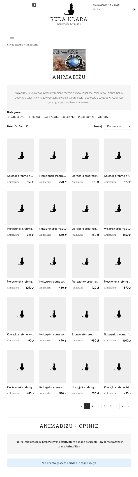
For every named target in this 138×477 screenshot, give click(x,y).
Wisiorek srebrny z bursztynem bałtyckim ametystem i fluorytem (117, 228)
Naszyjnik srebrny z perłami (52, 228)
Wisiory (103, 116)
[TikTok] (34, 5)
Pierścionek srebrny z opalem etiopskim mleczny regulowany (85, 281)
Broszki (34, 116)
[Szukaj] (113, 9)
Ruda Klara (69, 16)
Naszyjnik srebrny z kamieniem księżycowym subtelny (85, 387)
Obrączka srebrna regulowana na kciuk (85, 228)
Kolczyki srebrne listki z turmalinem (117, 387)
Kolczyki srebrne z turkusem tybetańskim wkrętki (117, 176)
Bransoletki (17, 116)
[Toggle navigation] (12, 37)
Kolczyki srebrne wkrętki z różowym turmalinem (52, 334)
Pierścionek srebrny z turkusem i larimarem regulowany (20, 387)
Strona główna (15, 44)
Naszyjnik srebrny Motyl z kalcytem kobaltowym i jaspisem (117, 334)
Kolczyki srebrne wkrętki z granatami (52, 281)
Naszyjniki (51, 116)
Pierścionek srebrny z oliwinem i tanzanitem (52, 176)
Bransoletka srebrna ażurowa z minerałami (85, 334)
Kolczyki (68, 116)
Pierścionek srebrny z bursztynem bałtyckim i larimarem (20, 281)
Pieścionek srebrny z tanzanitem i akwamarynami (117, 281)
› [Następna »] (128, 406)
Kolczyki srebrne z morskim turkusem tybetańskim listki (52, 387)
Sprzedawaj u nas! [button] (106, 4)
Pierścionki (86, 116)
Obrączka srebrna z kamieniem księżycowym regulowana (85, 176)
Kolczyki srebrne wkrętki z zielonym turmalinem (20, 334)
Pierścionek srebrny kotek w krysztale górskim (20, 228)
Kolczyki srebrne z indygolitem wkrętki (20, 176)
